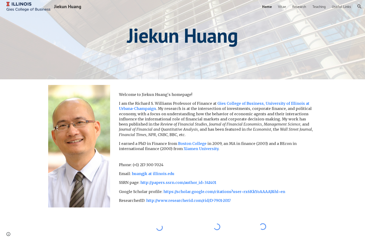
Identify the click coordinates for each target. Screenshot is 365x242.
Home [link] (267, 6)
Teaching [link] (319, 6)
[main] (182, 39)
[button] (359, 6)
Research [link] (299, 6)
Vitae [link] (282, 6)
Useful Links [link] (341, 6)
